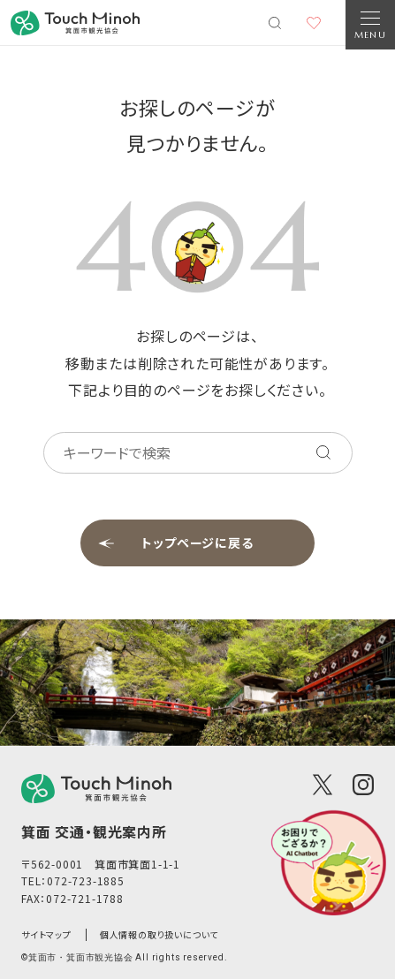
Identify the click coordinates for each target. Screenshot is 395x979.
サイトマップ (46, 934)
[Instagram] (363, 784)
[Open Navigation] (370, 24)
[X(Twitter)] (322, 784)
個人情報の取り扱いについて (159, 934)
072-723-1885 (86, 880)
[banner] (75, 23)
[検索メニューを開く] (275, 23)
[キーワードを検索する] (323, 452)
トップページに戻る (197, 542)
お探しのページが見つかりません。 (197, 124)
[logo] (96, 788)
